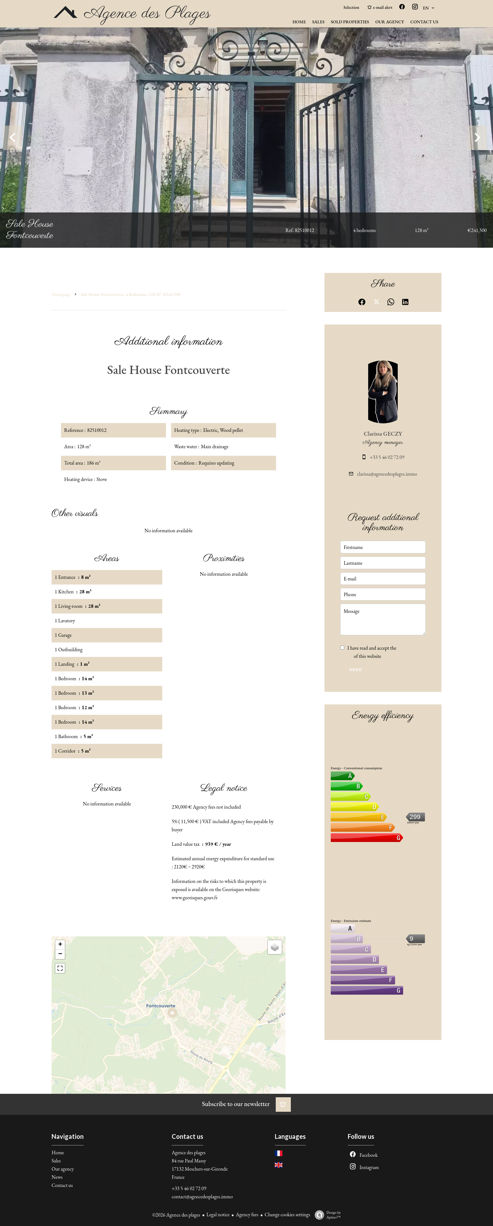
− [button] (60, 954)
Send (355, 670)
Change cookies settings (287, 1214)
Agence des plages (189, 1152)
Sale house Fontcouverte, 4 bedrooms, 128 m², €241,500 (130, 294)
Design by (326, 1215)
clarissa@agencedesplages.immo (387, 474)
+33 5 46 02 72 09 (387, 457)
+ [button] (60, 945)
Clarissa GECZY (383, 434)
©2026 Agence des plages (176, 1215)
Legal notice (218, 1214)
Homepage (61, 294)
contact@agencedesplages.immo (202, 1196)
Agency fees (247, 1214)
